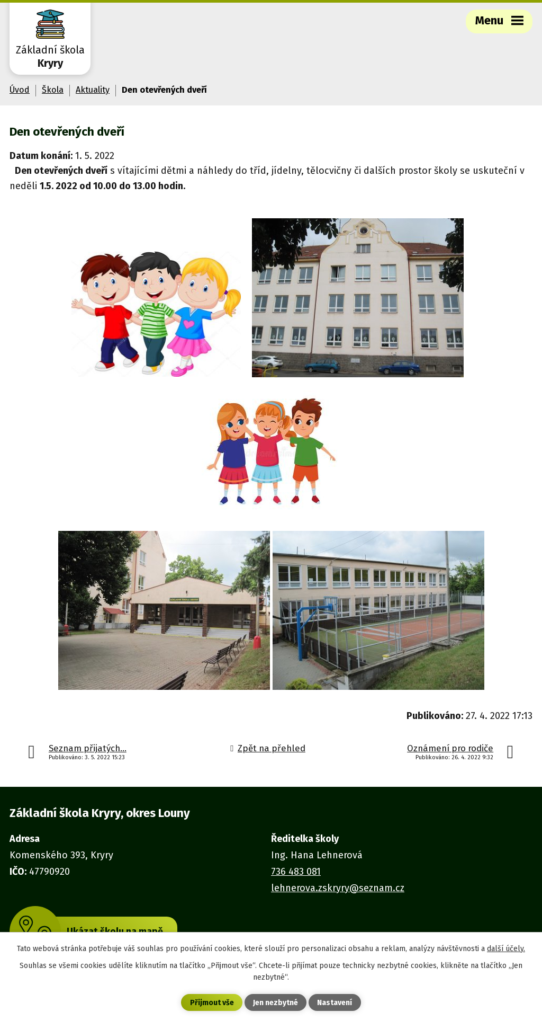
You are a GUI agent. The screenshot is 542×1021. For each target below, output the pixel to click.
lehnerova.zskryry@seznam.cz (337, 888)
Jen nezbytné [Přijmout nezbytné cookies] (275, 1002)
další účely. (506, 948)
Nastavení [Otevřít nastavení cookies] (334, 1002)
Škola (53, 90)
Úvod (20, 90)
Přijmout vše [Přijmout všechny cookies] (212, 1002)
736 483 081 (296, 871)
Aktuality (93, 90)
